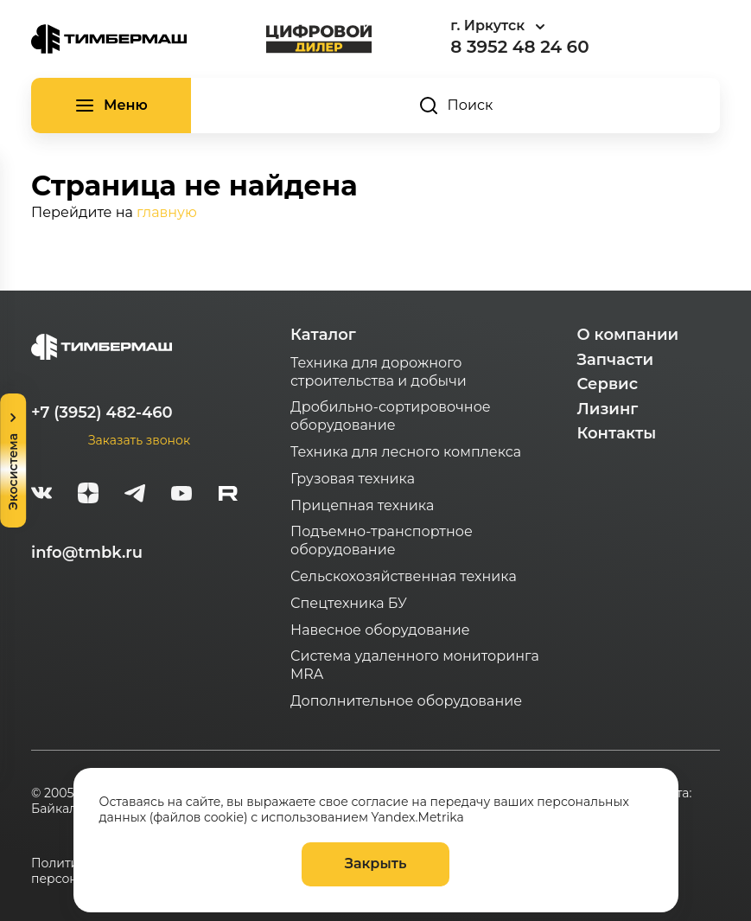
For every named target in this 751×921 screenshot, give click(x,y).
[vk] (41, 495)
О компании (627, 334)
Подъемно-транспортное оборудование (381, 540)
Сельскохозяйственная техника (403, 576)
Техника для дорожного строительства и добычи (378, 372)
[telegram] (134, 495)
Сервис (607, 383)
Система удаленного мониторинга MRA (414, 665)
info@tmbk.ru (87, 552)
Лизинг (607, 409)
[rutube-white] (228, 495)
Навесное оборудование (380, 630)
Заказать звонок (139, 440)
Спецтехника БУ (348, 603)
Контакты (616, 433)
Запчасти (614, 359)
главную (167, 212)
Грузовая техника (352, 478)
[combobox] (545, 26)
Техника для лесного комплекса (405, 452)
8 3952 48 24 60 (519, 46)
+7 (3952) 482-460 (102, 412)
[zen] (88, 495)
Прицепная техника (362, 505)
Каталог (323, 334)
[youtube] (181, 495)
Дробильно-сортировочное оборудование (390, 416)
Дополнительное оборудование (406, 701)
